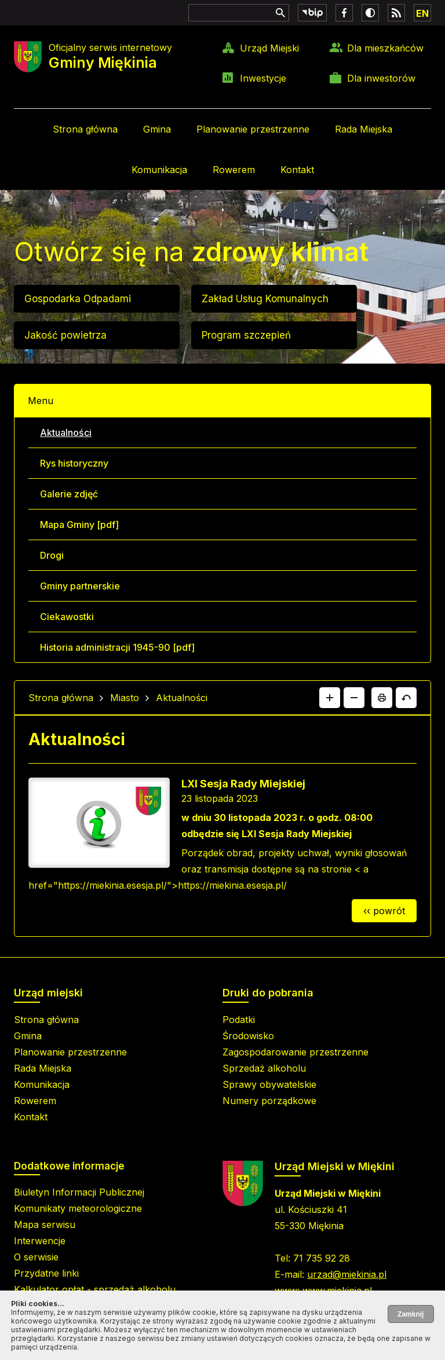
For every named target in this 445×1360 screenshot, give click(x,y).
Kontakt (297, 169)
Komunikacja (159, 169)
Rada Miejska (363, 129)
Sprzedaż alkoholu (264, 1068)
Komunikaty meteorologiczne (78, 1208)
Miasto (124, 697)
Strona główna (85, 129)
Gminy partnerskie (80, 586)
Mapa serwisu (44, 1224)
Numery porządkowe (269, 1100)
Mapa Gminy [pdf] (79, 524)
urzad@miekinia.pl (346, 1274)
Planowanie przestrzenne (252, 129)
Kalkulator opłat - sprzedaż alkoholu (95, 1289)
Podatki (238, 1019)
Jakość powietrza (65, 335)
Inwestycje (263, 78)
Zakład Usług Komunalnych (265, 299)
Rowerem (234, 169)
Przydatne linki (46, 1273)
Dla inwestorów (381, 78)
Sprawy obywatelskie (269, 1084)
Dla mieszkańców (385, 48)
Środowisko (248, 1036)
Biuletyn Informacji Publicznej (79, 1192)
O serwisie (36, 1257)
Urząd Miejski (269, 48)
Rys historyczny (74, 463)
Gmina (157, 129)
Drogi (52, 555)
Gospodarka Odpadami (77, 299)
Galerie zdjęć (69, 494)
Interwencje (39, 1241)
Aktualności (66, 432)
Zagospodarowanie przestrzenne (295, 1052)
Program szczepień (246, 335)
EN (422, 13)
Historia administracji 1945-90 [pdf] (117, 647)
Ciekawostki (67, 616)
